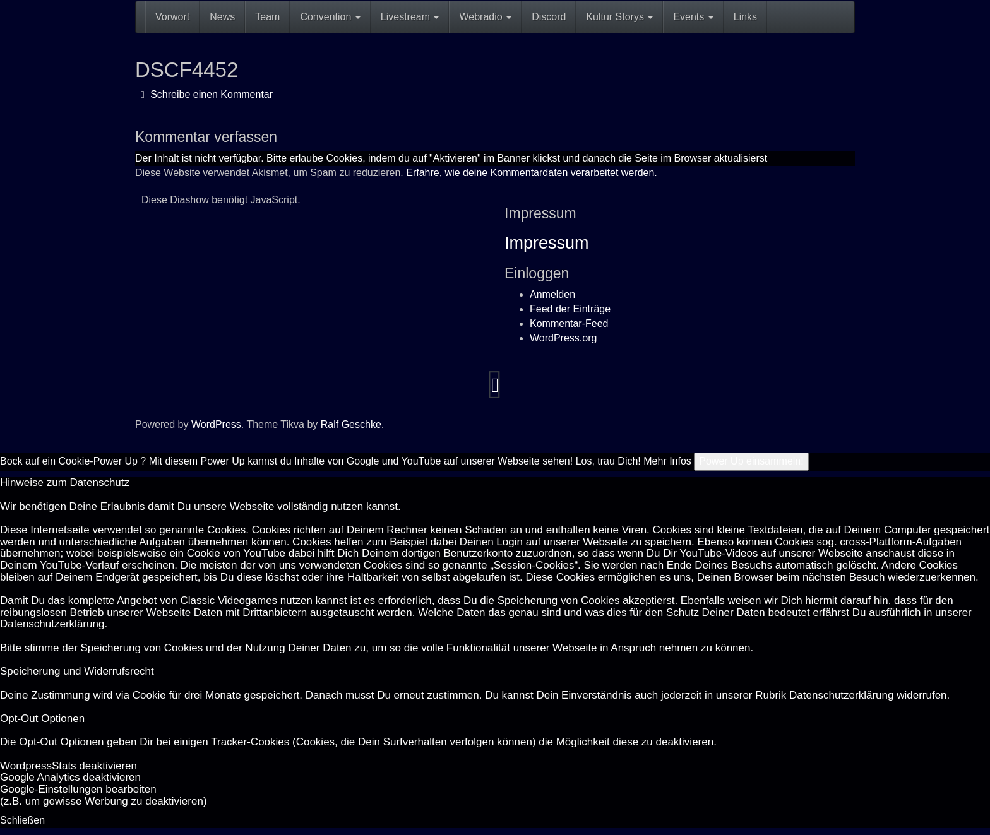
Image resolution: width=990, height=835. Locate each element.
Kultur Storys (619, 16)
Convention (330, 16)
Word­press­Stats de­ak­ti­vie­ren (68, 766)
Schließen (22, 820)
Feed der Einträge (570, 309)
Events (693, 16)
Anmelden (552, 294)
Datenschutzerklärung (52, 624)
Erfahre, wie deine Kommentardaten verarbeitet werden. (531, 172)
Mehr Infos (667, 461)
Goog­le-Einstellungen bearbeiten (78, 789)
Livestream (410, 16)
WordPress (216, 424)
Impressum (546, 243)
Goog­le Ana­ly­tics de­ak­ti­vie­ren (70, 777)
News (222, 16)
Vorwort (172, 16)
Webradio (485, 16)
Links (745, 16)
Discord (549, 16)
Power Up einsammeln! (751, 461)
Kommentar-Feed (569, 323)
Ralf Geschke (351, 424)
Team (267, 16)
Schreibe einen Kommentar (207, 94)
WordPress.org (563, 338)
